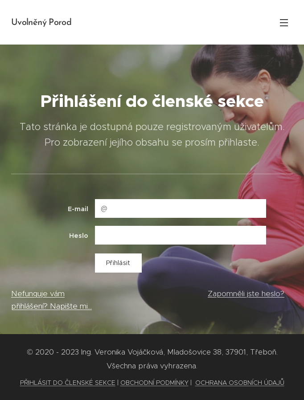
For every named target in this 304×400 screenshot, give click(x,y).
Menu (284, 22)
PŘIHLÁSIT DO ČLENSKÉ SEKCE (67, 383)
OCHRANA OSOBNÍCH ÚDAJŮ (239, 383)
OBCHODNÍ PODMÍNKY (154, 383)
